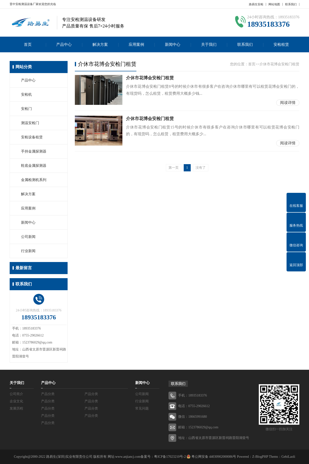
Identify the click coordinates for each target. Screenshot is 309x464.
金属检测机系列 (33, 180)
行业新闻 (28, 251)
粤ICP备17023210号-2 (170, 456)
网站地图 (274, 4)
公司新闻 (28, 237)
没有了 (201, 167)
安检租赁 (281, 44)
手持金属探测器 (33, 151)
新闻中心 (172, 44)
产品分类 (48, 394)
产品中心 (64, 44)
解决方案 (100, 44)
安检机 (26, 94)
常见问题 (142, 408)
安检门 (26, 109)
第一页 (174, 167)
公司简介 (16, 394)
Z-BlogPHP (260, 456)
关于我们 (209, 44)
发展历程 (16, 408)
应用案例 (136, 44)
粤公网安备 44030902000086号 (213, 456)
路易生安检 (256, 4)
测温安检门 (30, 123)
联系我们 (291, 4)
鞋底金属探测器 (33, 166)
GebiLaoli (288, 456)
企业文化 (16, 401)
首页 (28, 44)
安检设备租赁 (32, 137)
